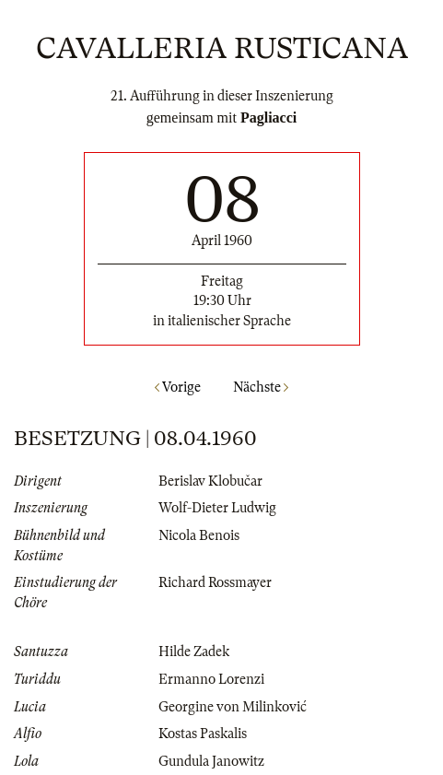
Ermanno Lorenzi (211, 679)
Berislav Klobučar (210, 481)
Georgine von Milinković (232, 706)
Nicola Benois (198, 535)
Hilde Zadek (193, 651)
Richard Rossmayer (215, 582)
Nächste (260, 387)
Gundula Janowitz (211, 761)
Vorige (178, 387)
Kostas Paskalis (202, 733)
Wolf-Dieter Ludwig (217, 507)
